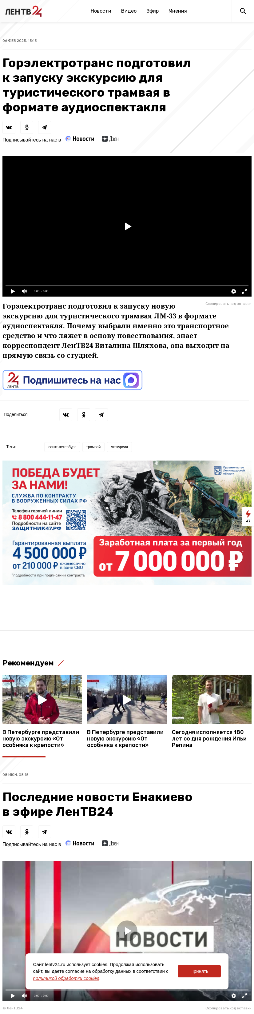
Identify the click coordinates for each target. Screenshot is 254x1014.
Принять (199, 971)
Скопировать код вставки (228, 303)
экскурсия (119, 447)
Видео (129, 11)
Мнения (178, 11)
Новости (101, 11)
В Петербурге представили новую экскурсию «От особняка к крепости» (40, 739)
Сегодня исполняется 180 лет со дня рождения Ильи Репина (209, 739)
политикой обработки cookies (66, 978)
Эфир (152, 11)
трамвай (93, 447)
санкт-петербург (62, 447)
